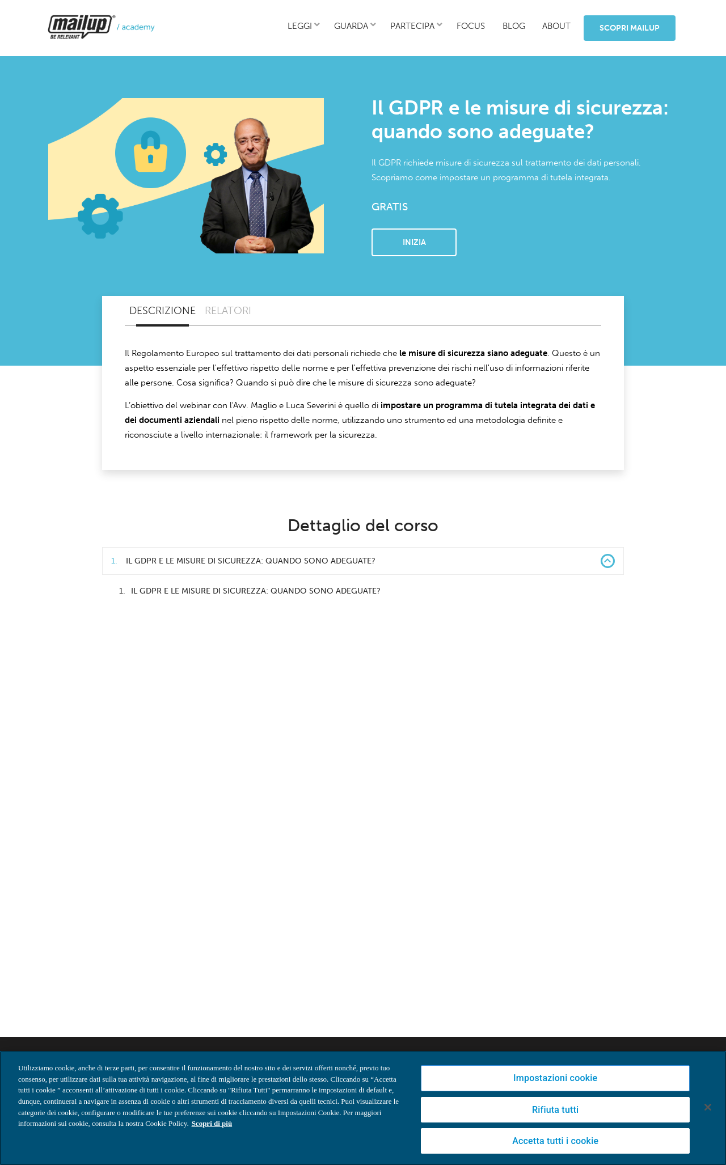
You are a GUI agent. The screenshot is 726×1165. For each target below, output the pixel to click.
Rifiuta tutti (555, 1109)
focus (471, 26)
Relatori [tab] (228, 310)
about (556, 26)
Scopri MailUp (630, 28)
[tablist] (363, 311)
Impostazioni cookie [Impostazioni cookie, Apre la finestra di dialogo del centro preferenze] (555, 1078)
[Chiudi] (707, 1107)
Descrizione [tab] (162, 310)
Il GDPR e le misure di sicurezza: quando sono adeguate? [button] (363, 561)
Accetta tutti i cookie (555, 1141)
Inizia (414, 242)
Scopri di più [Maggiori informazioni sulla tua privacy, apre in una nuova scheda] (212, 1123)
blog (514, 26)
